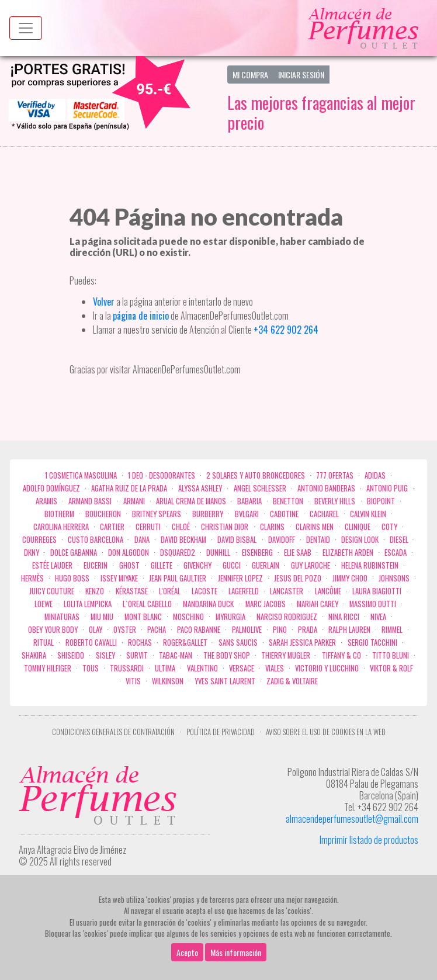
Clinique (357, 526)
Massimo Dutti (372, 604)
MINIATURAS (61, 616)
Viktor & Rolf (391, 668)
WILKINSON (167, 681)
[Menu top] (25, 28)
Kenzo (94, 591)
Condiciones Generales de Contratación (113, 731)
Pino (280, 629)
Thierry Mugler (285, 655)
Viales (274, 668)
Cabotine (284, 514)
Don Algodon (128, 552)
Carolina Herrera (61, 526)
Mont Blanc (143, 616)
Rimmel (392, 629)
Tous (90, 668)
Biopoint (381, 501)
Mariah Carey (317, 604)
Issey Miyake (119, 578)
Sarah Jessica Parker (302, 642)
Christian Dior (224, 526)
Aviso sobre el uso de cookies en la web (325, 731)
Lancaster (286, 591)
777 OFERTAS (334, 475)
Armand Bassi (90, 501)
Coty (389, 526)
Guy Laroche (310, 565)
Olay (95, 629)
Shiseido (70, 655)
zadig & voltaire (292, 681)
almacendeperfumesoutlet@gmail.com (352, 819)
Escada (395, 552)
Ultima (165, 668)
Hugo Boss (72, 578)
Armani (134, 501)
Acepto (187, 952)
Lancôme (328, 591)
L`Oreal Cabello (147, 604)
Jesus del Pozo (297, 578)
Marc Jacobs (265, 604)
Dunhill (218, 552)
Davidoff (281, 539)
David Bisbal (236, 539)
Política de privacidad (220, 731)
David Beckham (183, 539)
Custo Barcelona (95, 539)
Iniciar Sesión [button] (301, 74)
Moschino (188, 616)
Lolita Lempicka (88, 604)
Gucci (232, 565)
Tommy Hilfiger (47, 668)
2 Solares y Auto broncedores (255, 475)
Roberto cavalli (91, 642)
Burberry (207, 514)
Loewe (43, 604)
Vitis (133, 681)
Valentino (202, 668)
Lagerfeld (243, 591)
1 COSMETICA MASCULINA (81, 475)
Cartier (112, 526)
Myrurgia (230, 616)
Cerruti (148, 526)
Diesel (399, 539)
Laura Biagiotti (376, 591)
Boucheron (103, 514)
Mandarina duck (208, 604)
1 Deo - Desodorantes (161, 475)
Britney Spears (156, 514)
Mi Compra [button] (250, 74)
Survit (137, 655)
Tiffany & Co (341, 655)
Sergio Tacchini (372, 642)
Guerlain (265, 565)
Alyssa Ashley (200, 488)
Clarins (272, 526)
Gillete (161, 565)
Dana (142, 539)
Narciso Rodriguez (286, 616)
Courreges (39, 539)
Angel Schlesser (260, 488)
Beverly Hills (334, 501)
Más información (235, 952)
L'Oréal (170, 591)
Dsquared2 (177, 552)
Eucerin (95, 565)
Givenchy (197, 565)
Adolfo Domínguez (51, 488)
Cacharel (324, 514)
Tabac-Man (175, 655)
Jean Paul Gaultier (177, 578)
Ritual (43, 642)
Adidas (375, 475)
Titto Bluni (390, 655)
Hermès (32, 578)
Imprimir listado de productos (369, 840)
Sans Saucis (238, 642)
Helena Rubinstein (369, 565)
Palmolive (247, 629)
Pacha (156, 629)
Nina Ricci (343, 616)
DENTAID (318, 539)
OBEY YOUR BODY (53, 629)
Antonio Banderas (326, 488)
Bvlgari (247, 514)
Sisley (105, 655)
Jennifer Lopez (240, 578)
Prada (307, 629)
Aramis (46, 501)
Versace (241, 668)
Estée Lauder (52, 565)
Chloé (181, 526)
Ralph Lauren (349, 629)
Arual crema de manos (191, 501)
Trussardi (127, 668)
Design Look (360, 539)
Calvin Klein (368, 514)
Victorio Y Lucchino (327, 668)
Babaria (249, 501)
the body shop (226, 655)
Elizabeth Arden (347, 552)
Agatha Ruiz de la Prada (129, 488)
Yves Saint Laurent (225, 681)
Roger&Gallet (185, 642)
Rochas (140, 642)
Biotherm (59, 514)
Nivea (378, 616)
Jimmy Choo (349, 578)
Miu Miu (102, 616)
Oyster (124, 629)
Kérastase (132, 591)
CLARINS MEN (315, 526)
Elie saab (297, 552)
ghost (129, 565)
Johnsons (394, 578)
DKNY (31, 552)
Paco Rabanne (198, 629)
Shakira (34, 655)
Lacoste (204, 591)
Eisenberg (257, 552)
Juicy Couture (51, 591)
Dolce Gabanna (73, 552)
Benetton (288, 501)
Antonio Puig (387, 488)
